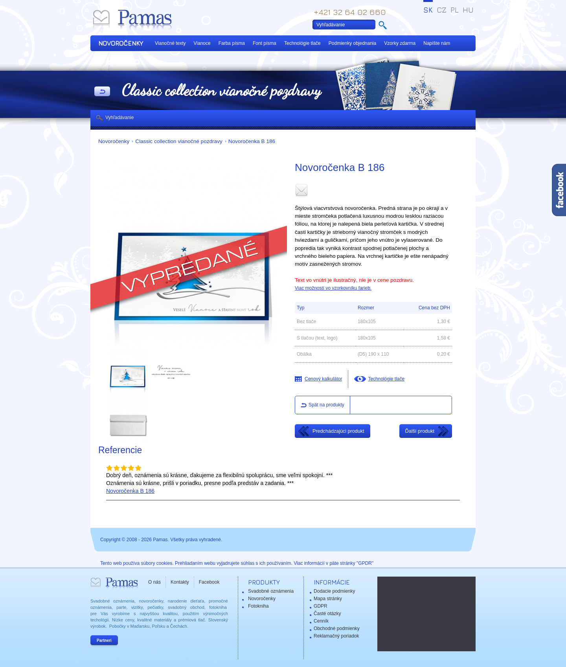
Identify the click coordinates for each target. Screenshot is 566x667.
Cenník (321, 621)
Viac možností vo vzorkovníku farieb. (333, 288)
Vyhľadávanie (119, 117)
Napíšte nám (436, 43)
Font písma (264, 43)
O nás (154, 582)
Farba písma (232, 43)
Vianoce (202, 43)
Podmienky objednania (352, 43)
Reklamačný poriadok (336, 636)
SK (428, 10)
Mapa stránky (328, 598)
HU (468, 10)
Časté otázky (327, 613)
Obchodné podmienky (337, 628)
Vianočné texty (170, 43)
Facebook (209, 582)
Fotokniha (258, 606)
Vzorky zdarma (399, 43)
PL (454, 10)
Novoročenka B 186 (251, 141)
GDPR (320, 606)
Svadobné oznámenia (271, 591)
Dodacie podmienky (334, 591)
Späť (102, 91)
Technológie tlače (302, 43)
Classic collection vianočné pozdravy (178, 141)
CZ (442, 10)
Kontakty (180, 582)
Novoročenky (113, 141)
